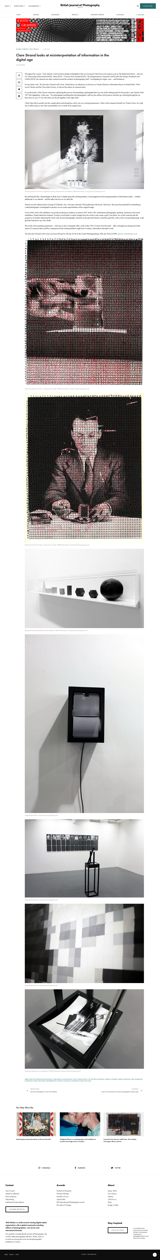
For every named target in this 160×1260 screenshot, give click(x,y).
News (31, 49)
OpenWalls (61, 1199)
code (74, 1079)
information (139, 1079)
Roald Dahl (66, 1081)
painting (60, 1081)
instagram (44, 1168)
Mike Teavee (41, 1081)
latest (18, 15)
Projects (75, 15)
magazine (120, 15)
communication (82, 1079)
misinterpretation (51, 1081)
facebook (80, 1168)
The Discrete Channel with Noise (81, 1081)
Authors (110, 1196)
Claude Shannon (67, 1079)
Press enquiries (10, 1196)
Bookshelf (55, 15)
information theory (31, 1081)
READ (7, 6)
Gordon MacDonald (124, 1079)
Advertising (9, 1199)
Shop (110, 1202)
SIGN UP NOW (118, 1230)
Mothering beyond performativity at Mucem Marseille (33, 1139)
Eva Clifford (21, 65)
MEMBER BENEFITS (17, 1209)
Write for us (112, 1199)
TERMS (6, 1254)
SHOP (17, 1254)
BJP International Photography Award (70, 1202)
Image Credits (113, 1205)
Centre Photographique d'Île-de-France (40, 1079)
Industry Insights (97, 15)
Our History (112, 1193)
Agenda (36, 15)
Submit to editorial (12, 1193)
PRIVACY (12, 1254)
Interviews (25, 49)
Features (18, 49)
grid (132, 1079)
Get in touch (10, 1191)
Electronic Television (97, 1079)
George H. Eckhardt (111, 1079)
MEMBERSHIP (33, 6)
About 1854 (112, 1191)
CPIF (89, 1079)
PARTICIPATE (18, 6)
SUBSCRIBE (148, 6)
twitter (115, 1168)
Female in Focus (62, 1196)
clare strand (57, 1079)
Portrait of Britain (63, 1193)
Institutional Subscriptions (14, 1202)
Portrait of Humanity (64, 1191)
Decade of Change (64, 1205)
